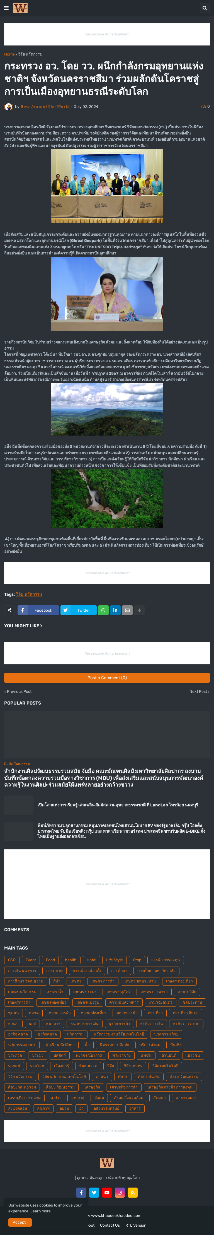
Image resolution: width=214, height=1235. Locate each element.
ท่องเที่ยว (155, 1013)
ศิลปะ (123, 1076)
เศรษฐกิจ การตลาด (24, 1097)
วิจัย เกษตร (133, 1066)
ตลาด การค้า (60, 1013)
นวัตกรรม (75, 1034)
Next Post (198, 692)
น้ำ (87, 1044)
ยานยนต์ (169, 1055)
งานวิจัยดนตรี (160, 1002)
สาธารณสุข (186, 1097)
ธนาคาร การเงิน (84, 1023)
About (89, 1225)
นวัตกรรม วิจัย (166, 1034)
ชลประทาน (192, 1002)
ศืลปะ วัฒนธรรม (60, 1087)
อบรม (64, 1108)
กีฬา (56, 981)
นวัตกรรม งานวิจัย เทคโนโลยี (119, 1034)
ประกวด (15, 1055)
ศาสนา (102, 1076)
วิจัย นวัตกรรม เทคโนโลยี (64, 1076)
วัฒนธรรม (88, 1066)
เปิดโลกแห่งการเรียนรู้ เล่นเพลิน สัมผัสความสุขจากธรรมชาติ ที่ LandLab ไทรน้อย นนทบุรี (118, 805)
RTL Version (135, 1225)
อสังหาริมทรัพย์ (106, 1108)
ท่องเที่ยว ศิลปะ (185, 1013)
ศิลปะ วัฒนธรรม (184, 1076)
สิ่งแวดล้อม (17, 1108)
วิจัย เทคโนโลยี (165, 1066)
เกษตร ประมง (84, 991)
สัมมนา (159, 1097)
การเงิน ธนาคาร (22, 970)
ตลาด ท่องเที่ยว (93, 1013)
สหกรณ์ (77, 1097)
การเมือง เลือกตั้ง (87, 970)
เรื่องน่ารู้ (61, 1066)
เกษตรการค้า (19, 1002)
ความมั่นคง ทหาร (124, 1002)
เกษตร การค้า (103, 981)
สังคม (99, 1097)
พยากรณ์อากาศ (89, 1055)
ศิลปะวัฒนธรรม (22, 1087)
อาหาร (135, 1108)
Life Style (114, 960)
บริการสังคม (149, 1044)
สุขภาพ (43, 1108)
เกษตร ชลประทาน (140, 981)
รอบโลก (37, 1066)
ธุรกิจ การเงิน (151, 1023)
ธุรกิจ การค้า (119, 1023)
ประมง (37, 1055)
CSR (12, 960)
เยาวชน (193, 1055)
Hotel (91, 960)
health (71, 960)
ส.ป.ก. (56, 1097)
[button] (6, 8)
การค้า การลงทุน (165, 960)
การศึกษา (119, 970)
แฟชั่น (146, 1055)
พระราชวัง (121, 1055)
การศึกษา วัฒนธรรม (25, 981)
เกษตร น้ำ (55, 991)
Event (31, 960)
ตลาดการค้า (127, 1013)
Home (9, 54)
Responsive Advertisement (107, 34)
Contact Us (110, 1225)
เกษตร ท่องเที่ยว (179, 981)
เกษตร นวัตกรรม (22, 991)
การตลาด (54, 970)
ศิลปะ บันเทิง (149, 1076)
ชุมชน (13, 1013)
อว (81, 1108)
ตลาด (34, 1013)
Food (50, 960)
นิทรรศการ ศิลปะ (114, 1044)
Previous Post (19, 692)
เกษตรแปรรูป (87, 1002)
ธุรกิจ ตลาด (18, 1034)
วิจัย (110, 1066)
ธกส (32, 1023)
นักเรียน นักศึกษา (60, 1044)
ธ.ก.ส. (13, 1023)
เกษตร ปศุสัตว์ (118, 991)
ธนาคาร (53, 1023)
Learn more (40, 1211)
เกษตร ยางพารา (154, 991)
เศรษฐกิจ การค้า (124, 1087)
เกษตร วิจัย (187, 991)
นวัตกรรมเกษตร (22, 1044)
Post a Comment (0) (107, 677)
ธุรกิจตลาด (47, 1034)
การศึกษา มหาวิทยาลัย (156, 970)
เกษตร (75, 981)
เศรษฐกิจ (92, 1087)
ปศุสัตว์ (60, 1055)
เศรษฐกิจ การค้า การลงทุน (170, 1087)
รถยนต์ (14, 1066)
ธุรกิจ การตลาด (186, 1023)
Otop (137, 960)
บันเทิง (175, 1044)
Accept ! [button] (20, 1222)
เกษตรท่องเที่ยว (53, 1002)
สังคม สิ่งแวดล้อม (128, 1097)
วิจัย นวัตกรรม (30, 54)
